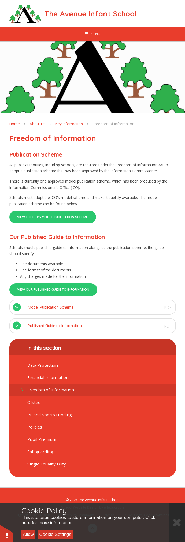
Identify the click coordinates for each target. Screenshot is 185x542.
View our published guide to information (53, 289)
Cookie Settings (55, 534)
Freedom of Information (113, 123)
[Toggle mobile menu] (92, 33)
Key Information (69, 123)
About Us (37, 123)
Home (14, 123)
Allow (28, 534)
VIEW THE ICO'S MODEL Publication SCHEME (52, 217)
